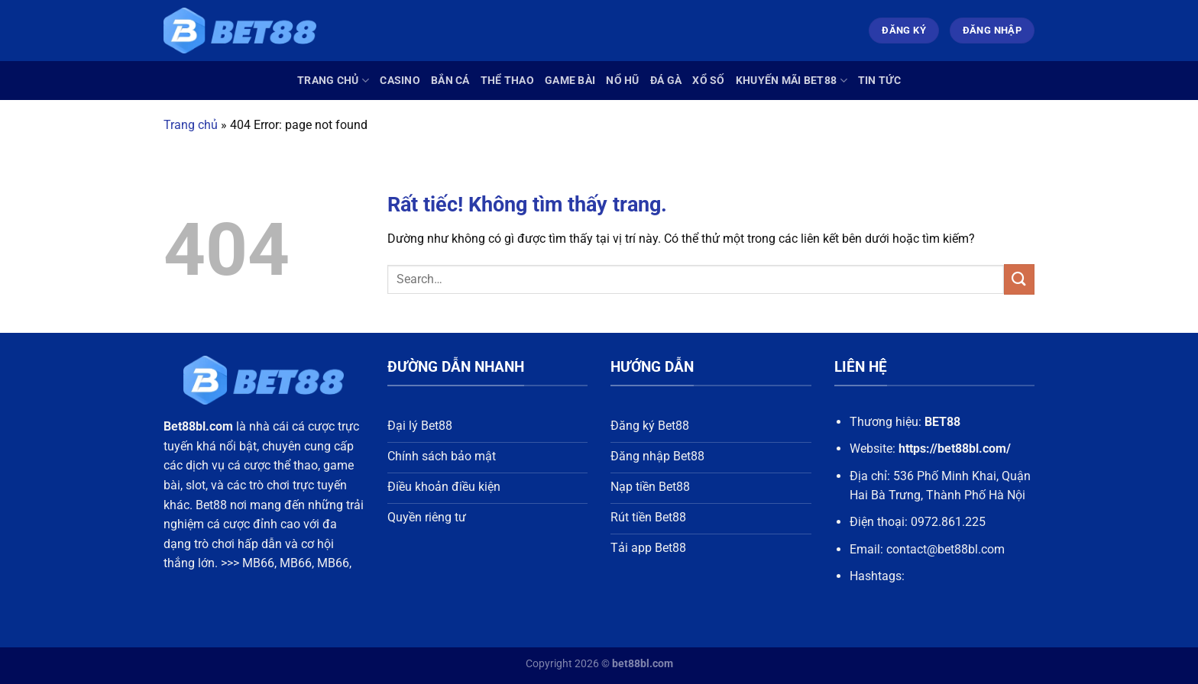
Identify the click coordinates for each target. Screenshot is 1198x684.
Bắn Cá (450, 80)
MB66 (258, 563)
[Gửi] (1019, 279)
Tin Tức (879, 80)
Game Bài (570, 80)
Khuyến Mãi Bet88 (791, 80)
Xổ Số (708, 80)
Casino (400, 80)
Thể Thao (507, 80)
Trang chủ (333, 80)
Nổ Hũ (622, 80)
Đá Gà (666, 80)
